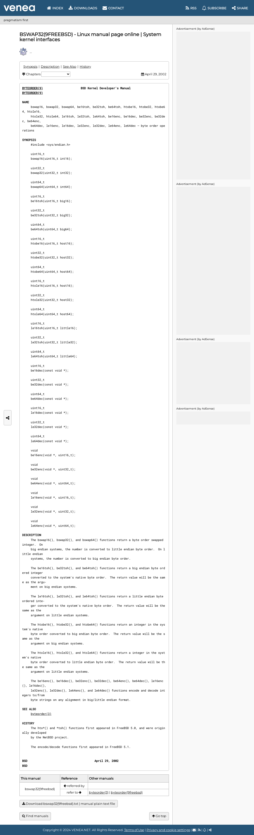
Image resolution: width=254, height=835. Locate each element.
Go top (159, 816)
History (85, 66)
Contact (113, 8)
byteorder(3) (41, 714)
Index (55, 8)
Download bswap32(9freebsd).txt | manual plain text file (68, 803)
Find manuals (35, 816)
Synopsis (30, 66)
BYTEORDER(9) (32, 88)
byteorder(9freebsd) (127, 792)
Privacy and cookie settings (168, 830)
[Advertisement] (213, 105)
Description (50, 66)
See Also (69, 66)
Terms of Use (134, 830)
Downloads (83, 8)
